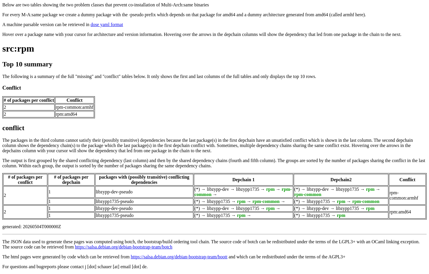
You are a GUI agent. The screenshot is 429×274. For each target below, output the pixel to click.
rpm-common (307, 194)
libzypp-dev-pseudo (114, 191)
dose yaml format (107, 24)
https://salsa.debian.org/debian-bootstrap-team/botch (123, 246)
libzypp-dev (218, 189)
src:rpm (18, 48)
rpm (270, 189)
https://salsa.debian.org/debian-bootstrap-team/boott (179, 256)
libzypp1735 (247, 189)
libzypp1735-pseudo (115, 201)
